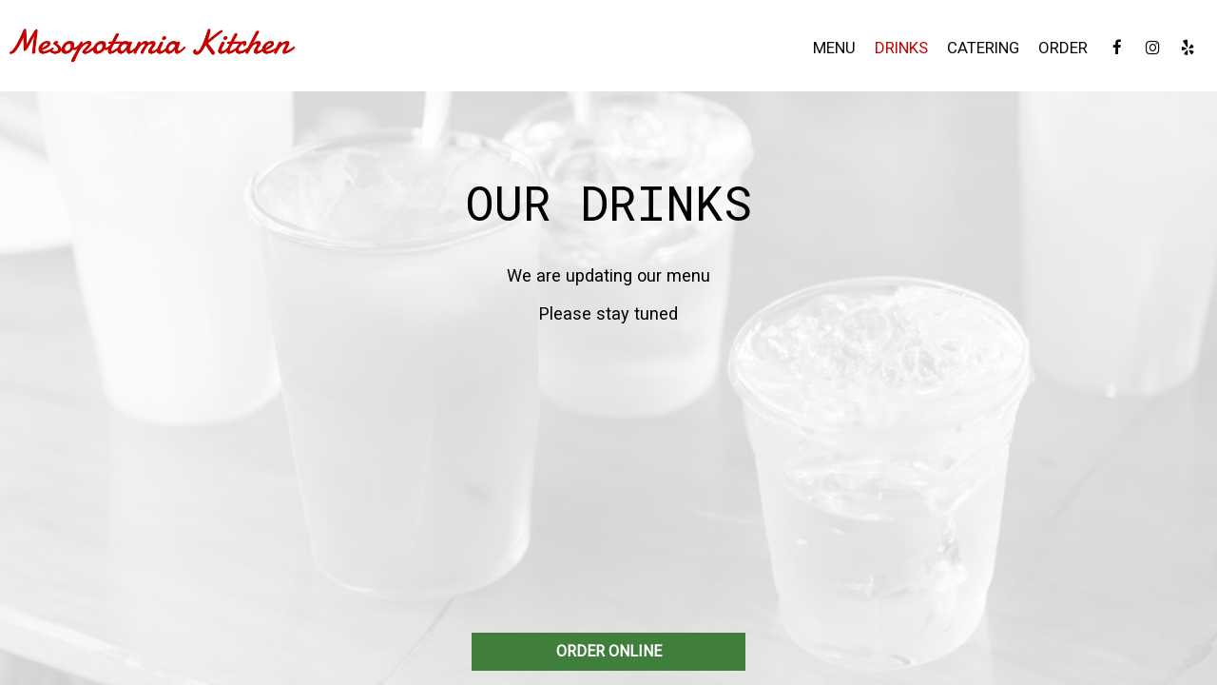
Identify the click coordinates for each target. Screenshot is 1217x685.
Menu (834, 47)
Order (1063, 47)
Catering (983, 47)
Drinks (901, 47)
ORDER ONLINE (609, 651)
